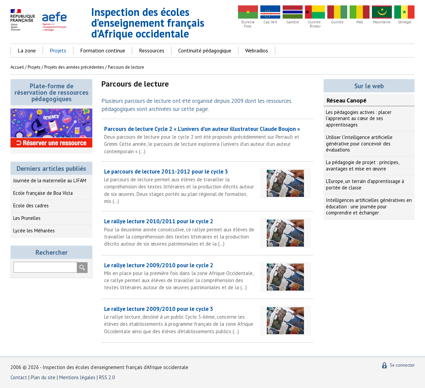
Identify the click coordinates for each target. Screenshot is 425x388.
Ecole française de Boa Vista (43, 193)
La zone (27, 50)
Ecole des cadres (31, 205)
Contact (18, 377)
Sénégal (404, 22)
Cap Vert (270, 22)
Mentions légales (77, 377)
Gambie (292, 22)
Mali (359, 22)
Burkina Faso (248, 24)
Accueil (17, 67)
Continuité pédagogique (204, 50)
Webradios (256, 50)
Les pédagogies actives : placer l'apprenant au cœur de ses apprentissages (359, 118)
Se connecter (402, 365)
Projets (58, 50)
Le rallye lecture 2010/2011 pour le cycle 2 (207, 232)
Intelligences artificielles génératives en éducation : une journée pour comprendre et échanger (369, 206)
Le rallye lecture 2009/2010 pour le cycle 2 (207, 276)
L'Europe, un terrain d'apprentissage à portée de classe (365, 184)
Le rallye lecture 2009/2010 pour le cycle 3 (207, 320)
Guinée (337, 22)
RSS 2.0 (107, 377)
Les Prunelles (27, 218)
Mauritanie (382, 22)
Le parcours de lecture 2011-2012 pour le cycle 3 (207, 186)
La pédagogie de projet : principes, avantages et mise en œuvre (362, 165)
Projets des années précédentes (74, 67)
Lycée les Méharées (34, 230)
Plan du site (44, 377)
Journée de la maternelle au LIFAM (49, 180)
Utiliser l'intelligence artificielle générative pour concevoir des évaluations (359, 143)
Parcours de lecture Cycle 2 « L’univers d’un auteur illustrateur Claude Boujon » (207, 140)
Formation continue (102, 50)
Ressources (151, 50)
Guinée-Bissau (315, 24)
